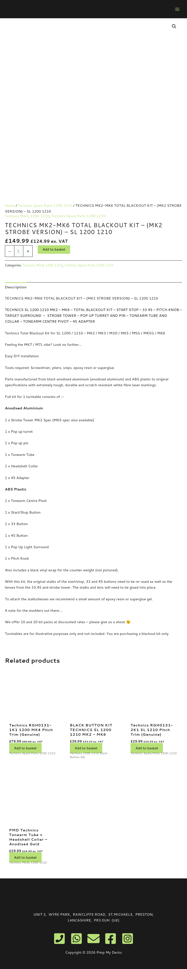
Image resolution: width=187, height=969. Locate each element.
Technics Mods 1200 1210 (27, 215)
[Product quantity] (18, 251)
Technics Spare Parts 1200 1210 (45, 205)
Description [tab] (16, 287)
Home (10, 205)
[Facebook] (110, 938)
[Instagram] (127, 938)
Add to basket (54, 249)
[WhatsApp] (76, 938)
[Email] (93, 938)
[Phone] (59, 938)
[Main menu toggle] (177, 9)
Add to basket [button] (25, 748)
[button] (174, 26)
